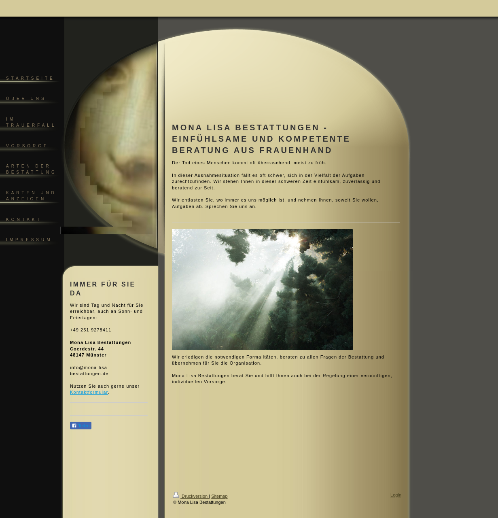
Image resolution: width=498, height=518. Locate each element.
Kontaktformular (89, 392)
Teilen (81, 425)
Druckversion (191, 496)
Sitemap (219, 496)
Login (395, 495)
